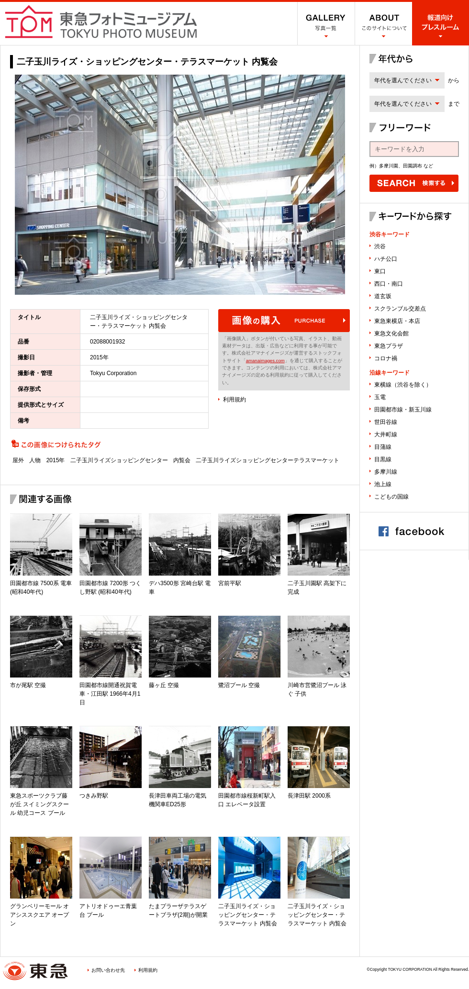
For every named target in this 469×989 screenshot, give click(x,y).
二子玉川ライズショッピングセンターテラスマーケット (267, 460)
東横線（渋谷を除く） (403, 384)
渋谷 (380, 246)
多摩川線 (385, 471)
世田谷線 (385, 422)
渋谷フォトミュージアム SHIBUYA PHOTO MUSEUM (101, 21)
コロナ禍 (385, 358)
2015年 (55, 460)
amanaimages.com (265, 360)
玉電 (380, 397)
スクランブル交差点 (400, 308)
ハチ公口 (385, 259)
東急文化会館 (391, 333)
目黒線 (382, 459)
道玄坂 (382, 296)
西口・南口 (388, 283)
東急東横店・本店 (397, 321)
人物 (35, 460)
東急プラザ (388, 346)
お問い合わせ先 (108, 970)
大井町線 (385, 434)
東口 (380, 271)
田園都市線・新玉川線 (403, 409)
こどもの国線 (391, 496)
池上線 (382, 484)
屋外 (18, 460)
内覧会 (181, 460)
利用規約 (234, 399)
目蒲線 (382, 447)
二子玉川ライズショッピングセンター (119, 460)
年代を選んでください (403, 80)
